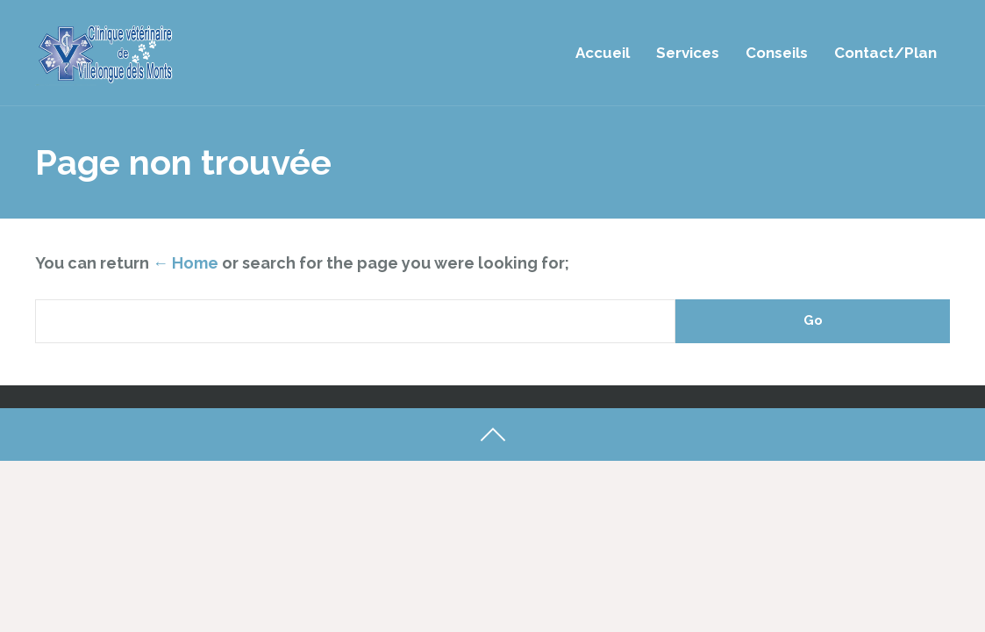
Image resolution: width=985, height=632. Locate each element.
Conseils (777, 52)
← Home (185, 263)
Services (687, 52)
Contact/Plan (885, 52)
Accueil (602, 52)
